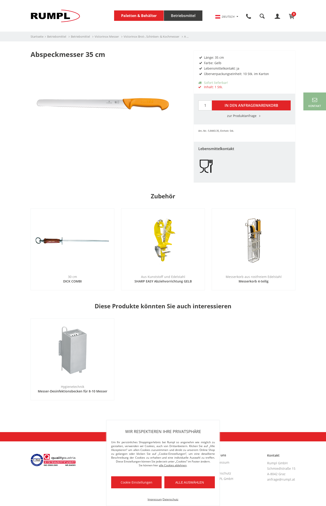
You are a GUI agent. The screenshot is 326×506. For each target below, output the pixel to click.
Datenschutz (221, 473)
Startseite (37, 36)
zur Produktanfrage (244, 116)
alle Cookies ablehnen (173, 465)
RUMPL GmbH (222, 479)
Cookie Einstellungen (136, 482)
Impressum (220, 462)
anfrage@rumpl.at (281, 479)
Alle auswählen (189, 482)
